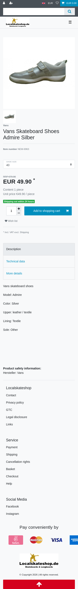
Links (9, 424)
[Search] (69, 11)
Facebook (12, 506)
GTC (9, 409)
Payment (11, 447)
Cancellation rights (18, 461)
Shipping (24, 232)
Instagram (12, 513)
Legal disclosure (16, 417)
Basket (10, 469)
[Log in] (4, 3)
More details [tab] (14, 273)
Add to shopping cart (51, 211)
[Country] (44, 3)
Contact (11, 395)
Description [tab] (13, 249)
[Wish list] (57, 3)
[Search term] (33, 11)
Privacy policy (15, 402)
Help (9, 483)
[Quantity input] (11, 210)
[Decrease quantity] (18, 213)
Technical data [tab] (15, 261)
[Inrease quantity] (18, 208)
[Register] (11, 3)
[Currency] (50, 3)
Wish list (11, 221)
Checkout (12, 476)
